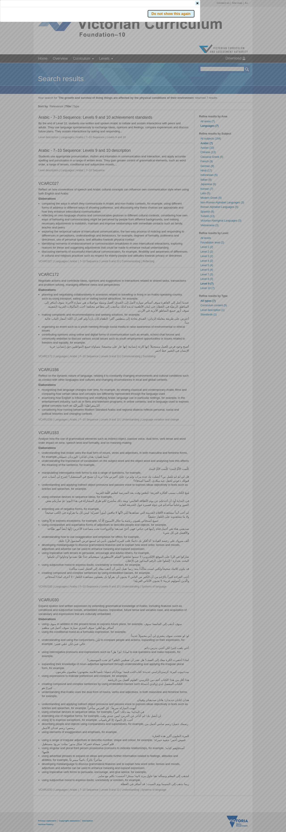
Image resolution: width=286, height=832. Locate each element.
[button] (239, 67)
